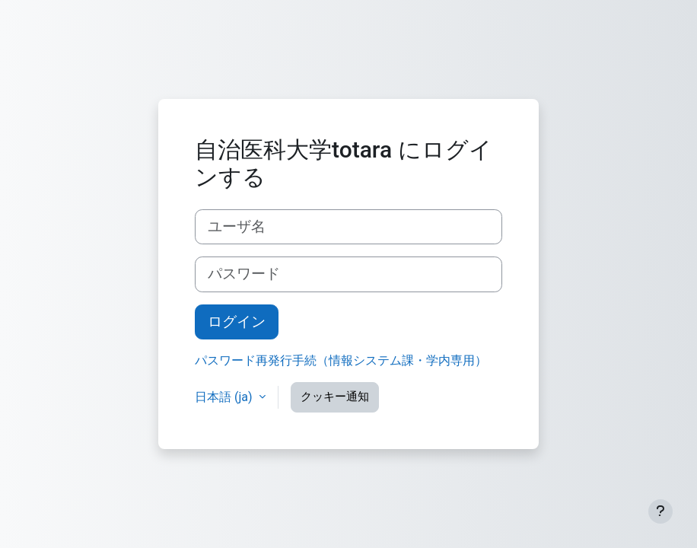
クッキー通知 (335, 396)
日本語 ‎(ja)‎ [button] (225, 397)
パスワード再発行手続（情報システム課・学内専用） (341, 360)
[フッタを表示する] (660, 511)
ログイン (237, 322)
